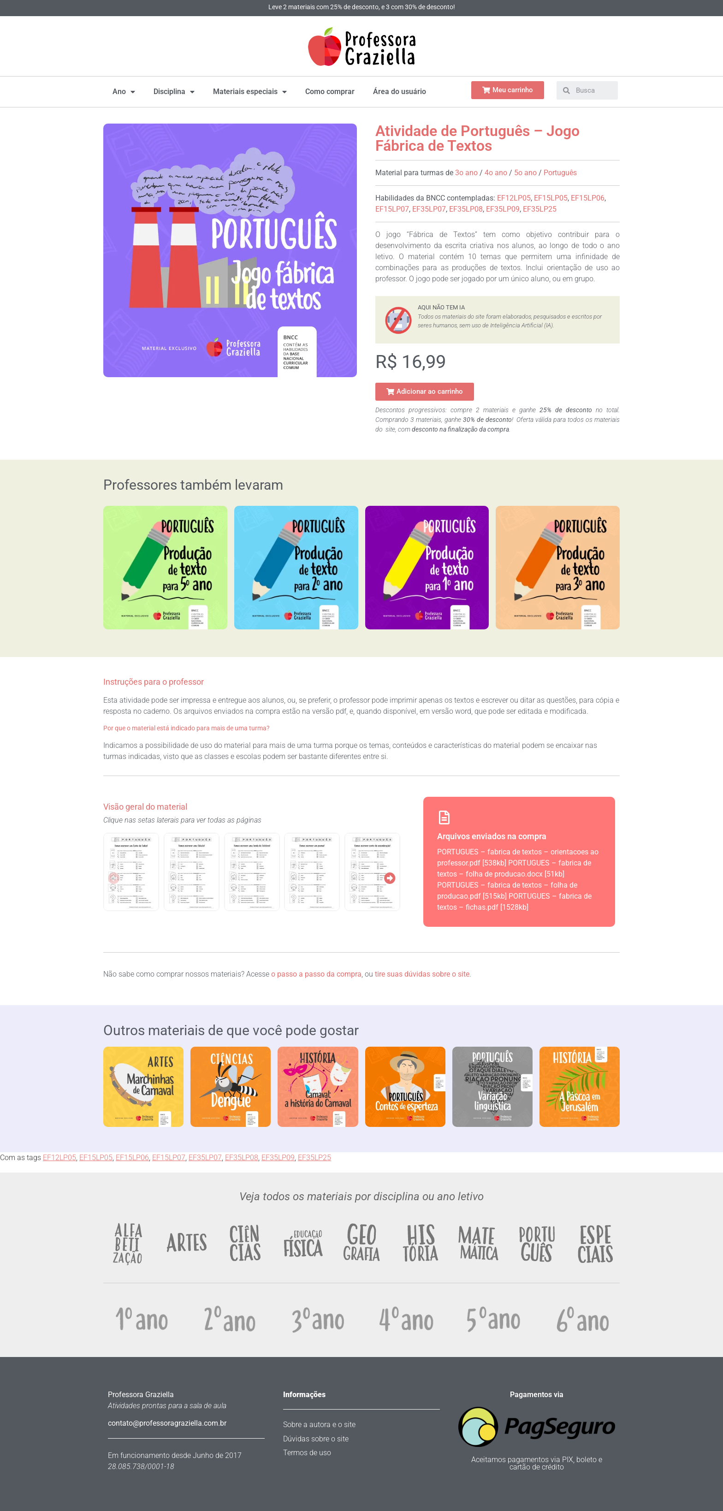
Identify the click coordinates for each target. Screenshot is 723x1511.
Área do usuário (399, 91)
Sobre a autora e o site (319, 1424)
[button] (424, 392)
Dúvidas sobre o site (316, 1438)
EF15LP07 (392, 209)
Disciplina (174, 91)
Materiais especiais (250, 91)
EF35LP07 (429, 209)
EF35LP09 (503, 209)
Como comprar (330, 91)
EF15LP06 (587, 198)
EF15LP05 (551, 198)
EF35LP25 (540, 209)
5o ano (525, 172)
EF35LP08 (466, 209)
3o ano (466, 172)
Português (560, 172)
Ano (124, 91)
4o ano (496, 172)
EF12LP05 (514, 198)
